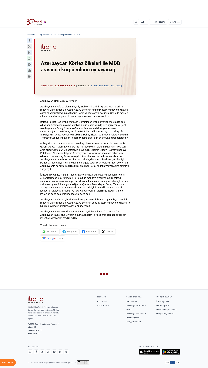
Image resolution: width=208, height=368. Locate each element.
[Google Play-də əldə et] (171, 352)
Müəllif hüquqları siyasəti (166, 309)
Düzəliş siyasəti (132, 318)
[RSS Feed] (66, 351)
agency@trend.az (34, 333)
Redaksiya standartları (136, 313)
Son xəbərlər (102, 301)
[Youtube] (48, 351)
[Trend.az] (37, 22)
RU (177, 362)
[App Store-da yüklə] (149, 352)
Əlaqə (128, 309)
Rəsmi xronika (103, 305)
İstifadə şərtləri (162, 301)
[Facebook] (36, 351)
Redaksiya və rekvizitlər (136, 305)
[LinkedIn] (60, 351)
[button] (29, 40)
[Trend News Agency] (35, 299)
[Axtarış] (136, 22)
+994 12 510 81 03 (35, 330)
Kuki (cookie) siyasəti (165, 313)
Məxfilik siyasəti (162, 305)
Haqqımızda (131, 301)
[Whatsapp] (30, 351)
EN (167, 362)
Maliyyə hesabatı (133, 322)
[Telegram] (54, 351)
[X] (42, 351)
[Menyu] (175, 22)
